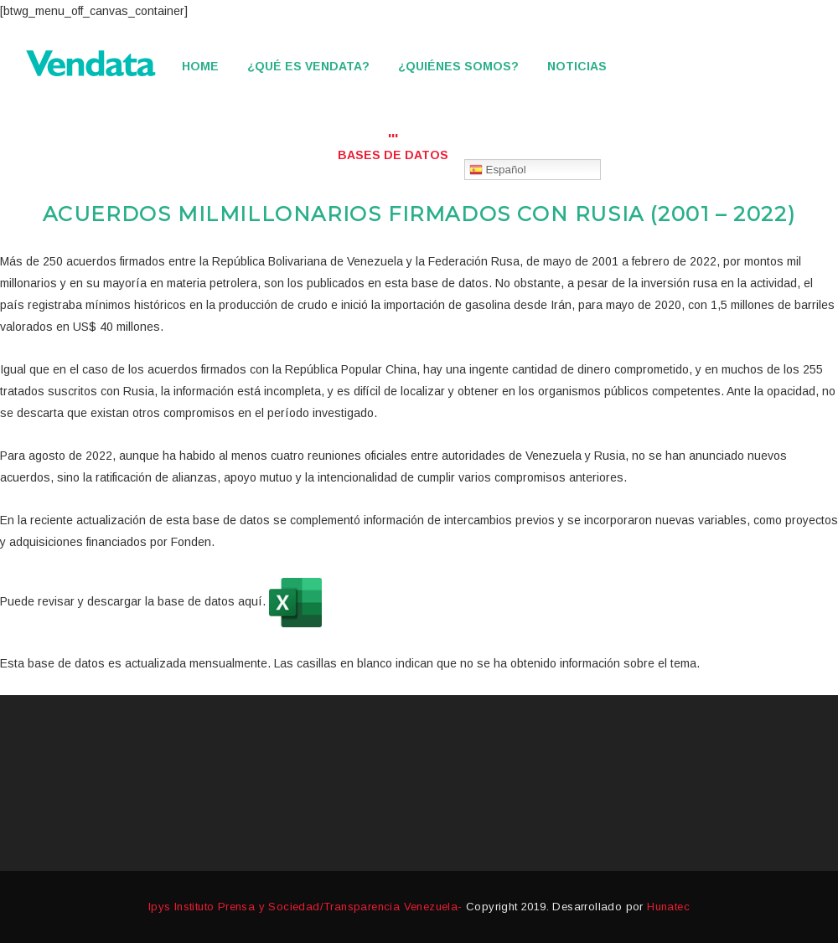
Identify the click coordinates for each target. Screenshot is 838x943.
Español (497, 170)
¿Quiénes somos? (458, 66)
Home (200, 66)
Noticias (577, 66)
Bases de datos (393, 155)
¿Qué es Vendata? (308, 66)
